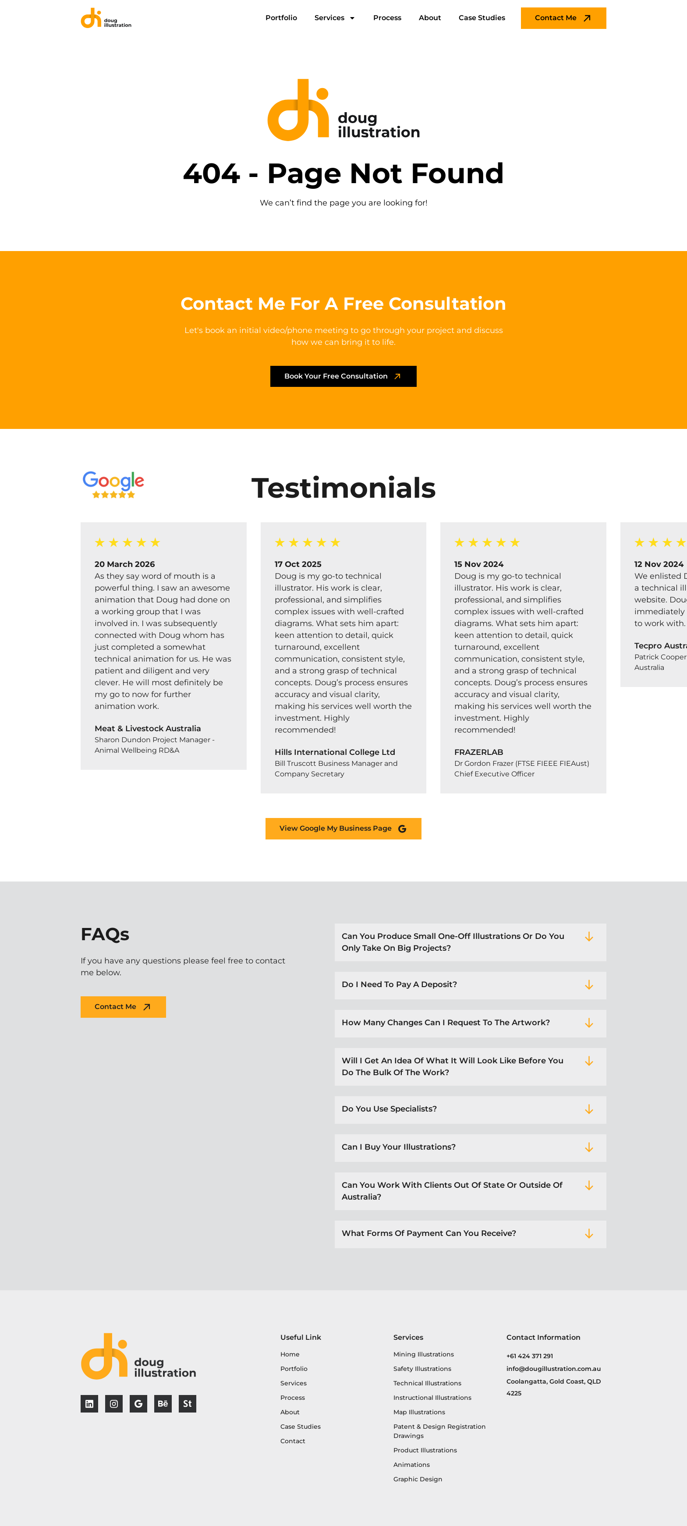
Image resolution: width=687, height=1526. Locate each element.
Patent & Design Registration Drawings (439, 1431)
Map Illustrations (419, 1412)
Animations (411, 1465)
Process (387, 18)
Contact (292, 1441)
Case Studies (482, 18)
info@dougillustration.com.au (553, 1369)
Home (290, 1354)
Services (335, 18)
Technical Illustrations (427, 1383)
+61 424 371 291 (529, 1356)
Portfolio (281, 18)
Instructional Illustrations (432, 1398)
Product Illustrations (425, 1450)
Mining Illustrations (423, 1354)
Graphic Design (418, 1479)
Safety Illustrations (422, 1369)
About (430, 18)
